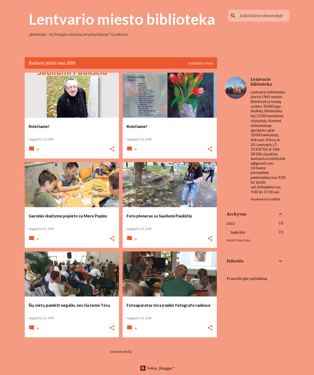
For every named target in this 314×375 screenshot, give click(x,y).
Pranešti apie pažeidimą (247, 278)
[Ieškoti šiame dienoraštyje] (263, 16)
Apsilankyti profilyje (265, 199)
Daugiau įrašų (121, 351)
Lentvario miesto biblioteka (122, 19)
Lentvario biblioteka (261, 82)
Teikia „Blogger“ (157, 368)
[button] (112, 149)
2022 (231, 223)
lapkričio (238, 232)
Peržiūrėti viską (201, 63)
